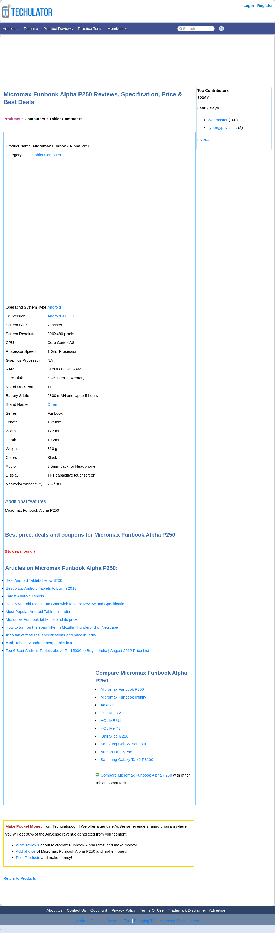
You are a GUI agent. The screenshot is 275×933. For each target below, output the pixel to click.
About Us (55, 910)
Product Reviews (58, 28)
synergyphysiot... (222, 127)
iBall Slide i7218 (114, 736)
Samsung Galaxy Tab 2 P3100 (127, 759)
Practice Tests (90, 28)
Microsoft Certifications (179, 920)
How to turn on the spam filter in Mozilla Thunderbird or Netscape (62, 627)
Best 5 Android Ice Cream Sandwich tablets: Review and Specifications (67, 604)
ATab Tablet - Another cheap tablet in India (42, 643)
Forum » (31, 28)
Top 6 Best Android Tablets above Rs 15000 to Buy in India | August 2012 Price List (77, 650)
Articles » (11, 28)
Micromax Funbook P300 (122, 689)
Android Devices (90, 920)
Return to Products (19, 878)
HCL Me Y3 (111, 728)
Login (249, 5)
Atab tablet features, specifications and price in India (51, 635)
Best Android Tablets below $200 (34, 580)
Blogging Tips (146, 920)
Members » (117, 28)
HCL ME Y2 (111, 712)
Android (54, 307)
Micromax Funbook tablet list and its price (41, 619)
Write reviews (27, 845)
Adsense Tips (119, 920)
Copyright (98, 910)
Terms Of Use (152, 910)
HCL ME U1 (111, 720)
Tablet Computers (48, 155)
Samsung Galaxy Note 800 (124, 744)
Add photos (26, 851)
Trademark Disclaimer (187, 910)
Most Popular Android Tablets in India (38, 611)
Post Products (28, 857)
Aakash (107, 705)
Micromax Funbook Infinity (123, 697)
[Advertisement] (98, 54)
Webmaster (217, 120)
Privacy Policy (124, 910)
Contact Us (76, 910)
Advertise (217, 910)
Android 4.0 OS (60, 316)
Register (265, 5)
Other (52, 404)
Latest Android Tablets (25, 596)
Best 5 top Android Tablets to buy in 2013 (41, 588)
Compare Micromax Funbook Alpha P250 (136, 775)
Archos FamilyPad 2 (118, 751)
